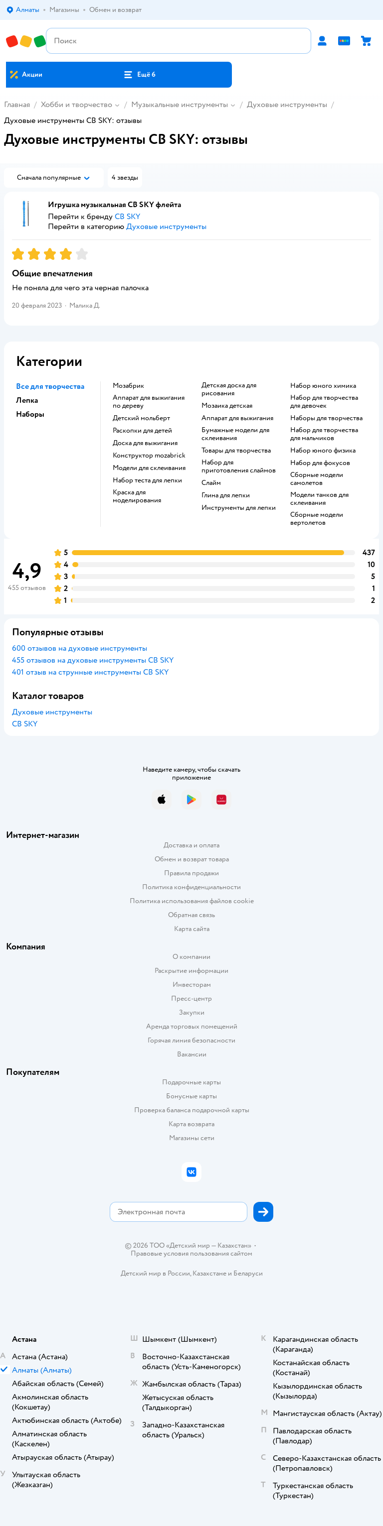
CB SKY (24, 724)
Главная (17, 105)
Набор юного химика (323, 386)
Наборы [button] (30, 414)
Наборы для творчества (326, 418)
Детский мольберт (141, 418)
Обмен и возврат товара (192, 859)
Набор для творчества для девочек (324, 402)
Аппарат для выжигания (237, 418)
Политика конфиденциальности (191, 887)
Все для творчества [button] (50, 386)
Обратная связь (191, 915)
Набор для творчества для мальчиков (324, 434)
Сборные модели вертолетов (316, 519)
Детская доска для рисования (228, 389)
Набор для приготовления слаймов (238, 466)
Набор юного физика (323, 451)
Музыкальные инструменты (179, 105)
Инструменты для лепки (238, 508)
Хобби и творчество (76, 105)
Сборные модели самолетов (316, 479)
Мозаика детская (226, 406)
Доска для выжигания (145, 443)
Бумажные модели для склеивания (235, 434)
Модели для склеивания (149, 468)
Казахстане (209, 1273)
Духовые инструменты (287, 105)
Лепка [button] (27, 400)
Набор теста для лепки (147, 480)
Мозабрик (128, 386)
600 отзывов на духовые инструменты (79, 648)
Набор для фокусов (320, 463)
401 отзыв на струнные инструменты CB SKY (90, 672)
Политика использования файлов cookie (192, 901)
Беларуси (248, 1273)
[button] (139, 75)
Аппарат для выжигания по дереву (149, 402)
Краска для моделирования (137, 496)
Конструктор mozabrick (149, 456)
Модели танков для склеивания (319, 499)
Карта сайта (191, 929)
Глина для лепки (225, 495)
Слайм (211, 483)
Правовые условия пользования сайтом (191, 1254)
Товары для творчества (236, 451)
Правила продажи (191, 873)
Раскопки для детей (142, 431)
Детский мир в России (155, 1273)
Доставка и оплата (191, 845)
